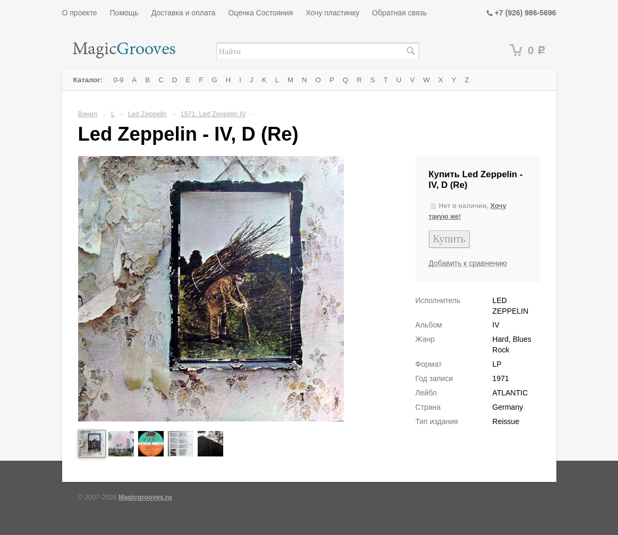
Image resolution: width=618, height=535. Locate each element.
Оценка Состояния (260, 12)
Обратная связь (399, 12)
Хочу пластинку (332, 12)
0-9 (118, 80)
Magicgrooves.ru (145, 497)
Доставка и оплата (183, 12)
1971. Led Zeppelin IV (212, 114)
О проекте (79, 12)
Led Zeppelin (147, 114)
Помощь (124, 12)
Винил (88, 114)
